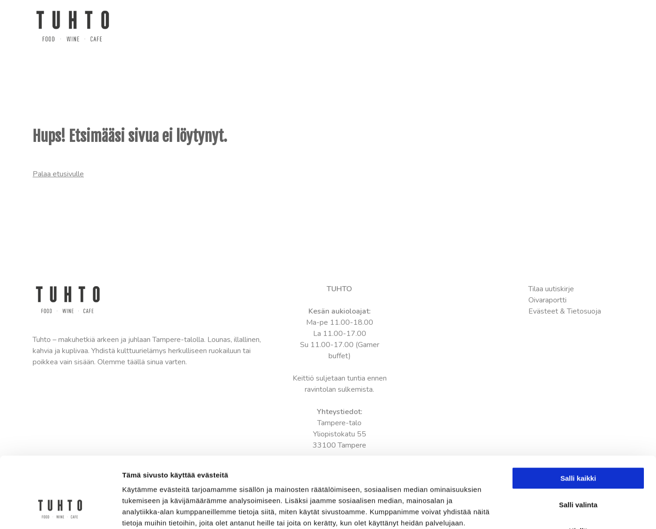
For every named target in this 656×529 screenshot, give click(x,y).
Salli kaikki (578, 418)
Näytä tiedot (498, 511)
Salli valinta (578, 444)
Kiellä (578, 470)
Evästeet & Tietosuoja (564, 311)
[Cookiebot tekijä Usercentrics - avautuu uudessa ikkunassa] (60, 511)
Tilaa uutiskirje (551, 289)
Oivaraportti (547, 300)
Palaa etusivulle (58, 174)
